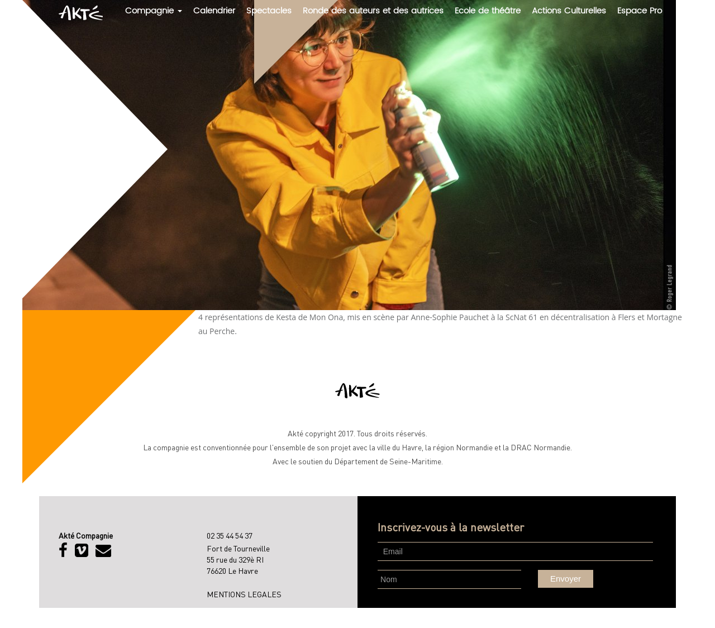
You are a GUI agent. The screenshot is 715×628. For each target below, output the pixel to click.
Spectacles (269, 11)
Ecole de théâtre (488, 11)
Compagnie (153, 11)
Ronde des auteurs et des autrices (373, 11)
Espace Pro (639, 11)
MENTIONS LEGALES (244, 594)
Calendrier (214, 11)
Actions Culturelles (569, 11)
